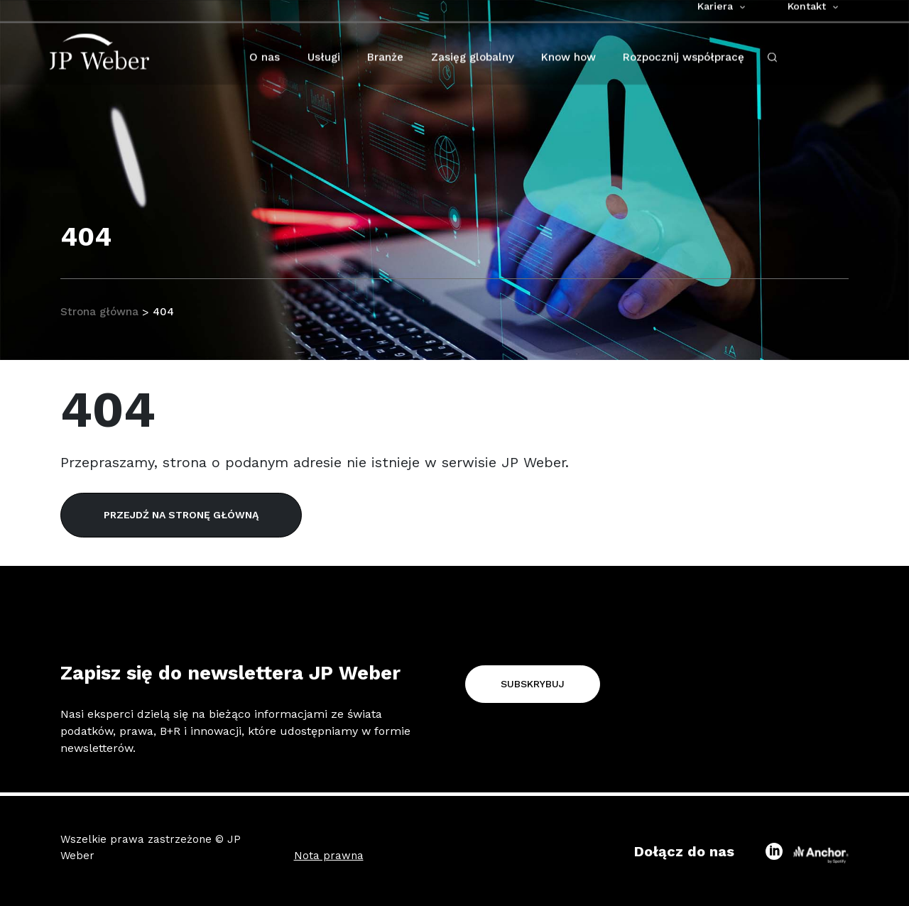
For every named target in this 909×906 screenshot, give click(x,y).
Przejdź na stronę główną (181, 514)
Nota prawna (329, 855)
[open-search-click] (772, 66)
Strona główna (100, 312)
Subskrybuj (533, 683)
